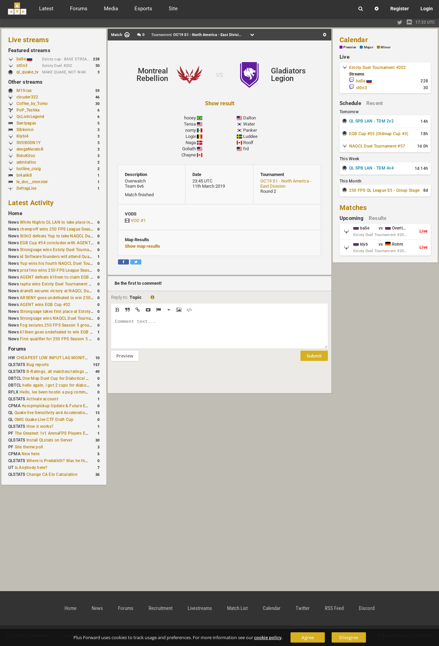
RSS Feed (334, 608)
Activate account (42, 399)
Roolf (248, 142)
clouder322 (27, 97)
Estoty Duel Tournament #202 (377, 67)
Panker (250, 130)
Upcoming (352, 218)
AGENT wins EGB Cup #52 (45, 304)
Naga (191, 142)
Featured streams (29, 50)
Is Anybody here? (31, 467)
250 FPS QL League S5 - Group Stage (384, 190)
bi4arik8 (24, 175)
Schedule (350, 103)
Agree (307, 637)
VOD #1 (138, 220)
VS (219, 75)
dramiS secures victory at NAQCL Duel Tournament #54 (72, 291)
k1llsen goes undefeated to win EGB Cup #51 (63, 332)
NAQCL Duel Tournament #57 (377, 146)
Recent (374, 103)
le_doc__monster (32, 181)
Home (15, 213)
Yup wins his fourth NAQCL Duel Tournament (63, 263)
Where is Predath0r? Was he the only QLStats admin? (76, 460)
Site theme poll (29, 447)
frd (246, 148)
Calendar (354, 40)
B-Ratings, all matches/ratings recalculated (67, 371)
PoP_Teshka (27, 110)
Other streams (25, 82)
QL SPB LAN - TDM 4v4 (371, 168)
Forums (17, 349)
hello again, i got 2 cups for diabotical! (58, 385)
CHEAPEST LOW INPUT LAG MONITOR (53, 357)
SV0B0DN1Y (28, 142)
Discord (367, 608)
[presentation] (163, 381)
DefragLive (26, 188)
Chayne (188, 154)
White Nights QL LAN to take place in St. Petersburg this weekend (82, 222)
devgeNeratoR (30, 149)
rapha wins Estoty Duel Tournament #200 (59, 284)
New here (30, 453)
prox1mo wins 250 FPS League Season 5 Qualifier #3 (70, 270)
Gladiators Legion (288, 75)
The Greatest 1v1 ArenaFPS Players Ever (53, 433)
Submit (314, 361)
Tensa (190, 124)
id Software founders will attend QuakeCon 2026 (66, 256)
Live (344, 57)
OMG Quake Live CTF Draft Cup (44, 419)
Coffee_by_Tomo (32, 103)
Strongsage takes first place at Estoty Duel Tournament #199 (77, 311)
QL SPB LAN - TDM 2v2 (371, 121)
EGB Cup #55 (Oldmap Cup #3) (378, 133)
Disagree (348, 637)
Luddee (250, 136)
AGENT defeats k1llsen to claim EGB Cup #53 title (67, 277)
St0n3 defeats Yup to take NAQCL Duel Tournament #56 (73, 236)
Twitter (303, 608)
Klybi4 (22, 136)
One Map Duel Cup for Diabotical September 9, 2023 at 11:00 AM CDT (89, 378)
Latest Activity (31, 203)
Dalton (249, 117)
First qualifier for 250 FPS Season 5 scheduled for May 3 (74, 339)
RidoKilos (25, 155)
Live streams (28, 40)
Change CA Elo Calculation (52, 474)
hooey (190, 117)
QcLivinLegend (30, 116)
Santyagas (26, 123)
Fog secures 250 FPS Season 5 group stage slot (65, 325)
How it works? (40, 426)
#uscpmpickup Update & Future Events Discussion (70, 405)
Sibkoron (25, 129)
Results (378, 218)
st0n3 (21, 65)
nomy (190, 130)
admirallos (26, 162)
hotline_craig (28, 168)
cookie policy (268, 637)
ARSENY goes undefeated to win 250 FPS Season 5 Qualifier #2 (80, 297)
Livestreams (200, 608)
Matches (353, 207)
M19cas (24, 90)
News (97, 608)
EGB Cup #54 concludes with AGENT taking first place (71, 242)
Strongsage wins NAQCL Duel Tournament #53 (64, 318)
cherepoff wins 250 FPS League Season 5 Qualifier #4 (71, 229)
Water (249, 124)
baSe (24, 59)
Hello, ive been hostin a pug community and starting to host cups (82, 392)
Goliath (189, 148)
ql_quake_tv (27, 72)
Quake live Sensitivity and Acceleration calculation (61, 412)
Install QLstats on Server (49, 440)
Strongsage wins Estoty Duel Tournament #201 (64, 249)
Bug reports (37, 364)
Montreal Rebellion (152, 75)
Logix (191, 136)
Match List (237, 608)
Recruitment (161, 608)
